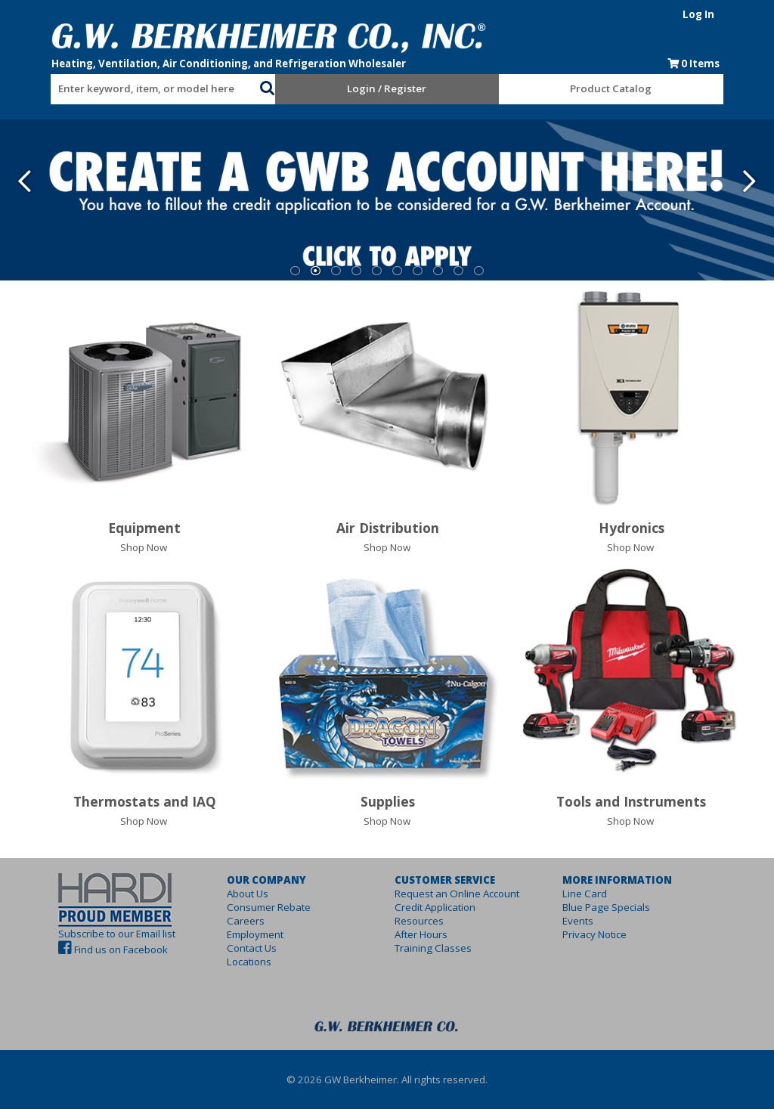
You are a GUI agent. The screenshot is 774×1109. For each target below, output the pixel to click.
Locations (235, 961)
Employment (241, 934)
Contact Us (238, 948)
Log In (725, 14)
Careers (232, 921)
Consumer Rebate (255, 907)
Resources (419, 921)
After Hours (421, 934)
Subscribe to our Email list (90, 933)
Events (591, 921)
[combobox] (137, 85)
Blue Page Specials (620, 907)
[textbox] (130, 89)
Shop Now (143, 547)
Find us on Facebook (94, 949)
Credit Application (435, 907)
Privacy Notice (608, 934)
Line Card (598, 893)
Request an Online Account (457, 893)
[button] (258, 86)
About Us (234, 893)
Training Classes (433, 948)
